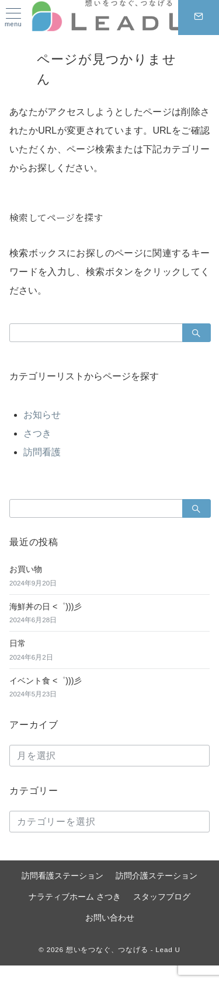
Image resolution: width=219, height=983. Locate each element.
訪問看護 (42, 452)
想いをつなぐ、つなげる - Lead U (123, 949)
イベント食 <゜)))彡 (45, 680)
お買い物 (25, 569)
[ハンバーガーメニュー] (13, 17)
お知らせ (42, 415)
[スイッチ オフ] (198, 17)
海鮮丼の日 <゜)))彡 (45, 606)
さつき (37, 433)
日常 (17, 643)
